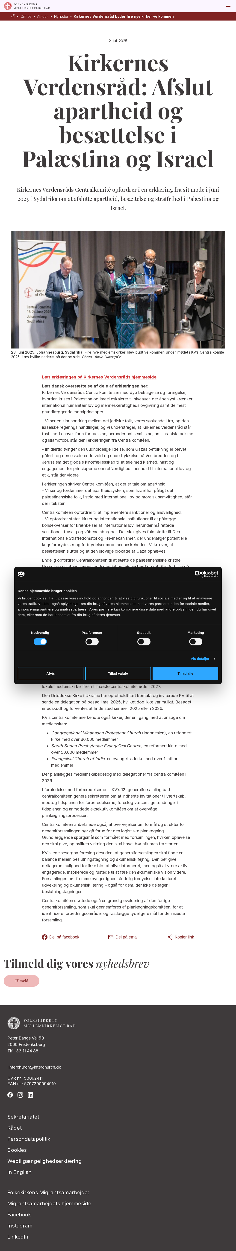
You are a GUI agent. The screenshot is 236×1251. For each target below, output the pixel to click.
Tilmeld (21, 980)
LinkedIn (17, 1236)
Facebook (19, 1214)
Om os (26, 16)
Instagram (19, 1225)
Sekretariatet (23, 1117)
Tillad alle (185, 673)
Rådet (14, 1128)
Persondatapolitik (28, 1139)
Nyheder (61, 16)
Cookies (17, 1150)
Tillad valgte (118, 673)
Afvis (50, 673)
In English (19, 1172)
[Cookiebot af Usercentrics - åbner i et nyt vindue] (198, 574)
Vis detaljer (200, 659)
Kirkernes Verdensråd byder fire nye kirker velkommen (124, 16)
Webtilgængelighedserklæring (44, 1161)
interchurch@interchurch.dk (35, 1067)
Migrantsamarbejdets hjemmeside (49, 1203)
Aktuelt (42, 16)
